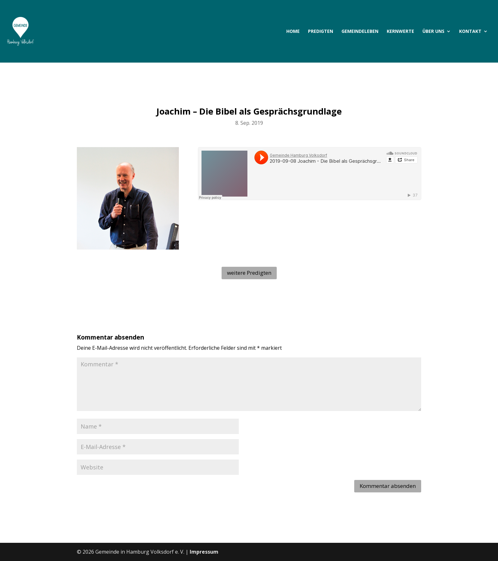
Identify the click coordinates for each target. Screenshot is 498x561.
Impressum (204, 551)
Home (293, 31)
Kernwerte (400, 31)
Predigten (320, 31)
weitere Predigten (249, 272)
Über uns (433, 31)
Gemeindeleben (359, 31)
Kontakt (470, 31)
